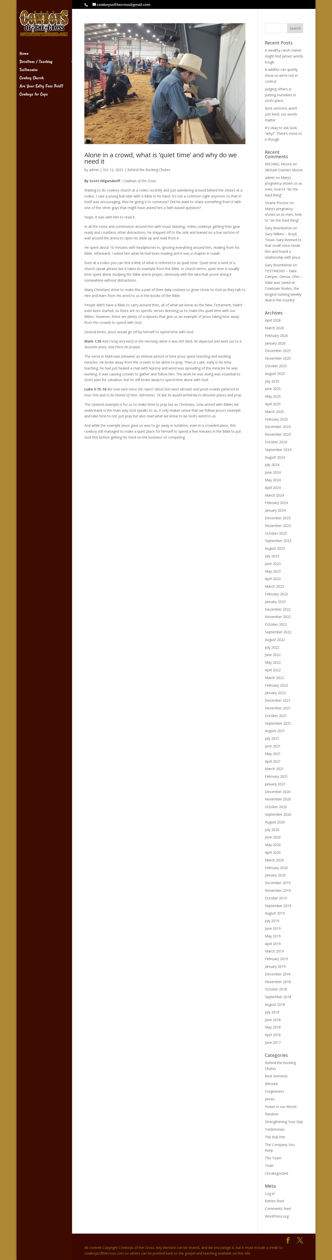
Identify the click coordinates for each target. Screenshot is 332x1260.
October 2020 (276, 806)
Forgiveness (274, 1091)
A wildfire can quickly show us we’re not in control (281, 75)
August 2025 (275, 373)
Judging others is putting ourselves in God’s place (280, 95)
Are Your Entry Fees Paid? (41, 80)
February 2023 (276, 594)
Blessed (271, 1083)
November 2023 (278, 525)
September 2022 (278, 632)
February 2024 (276, 502)
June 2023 (273, 563)
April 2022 (273, 670)
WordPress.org (277, 1216)
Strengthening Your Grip (284, 1121)
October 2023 (276, 533)
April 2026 (273, 320)
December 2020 (278, 791)
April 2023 (273, 578)
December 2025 (278, 350)
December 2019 (278, 882)
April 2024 (273, 487)
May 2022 (273, 662)
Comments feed (278, 1208)
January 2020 (275, 875)
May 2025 (273, 396)
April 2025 (273, 404)
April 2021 (273, 761)
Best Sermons (276, 1076)
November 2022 (278, 616)
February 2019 (276, 958)
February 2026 (276, 335)
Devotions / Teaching (35, 56)
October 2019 (276, 898)
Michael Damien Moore (284, 170)
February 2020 (276, 867)
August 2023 (275, 548)
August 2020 (275, 822)
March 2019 (274, 951)
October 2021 (276, 715)
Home (24, 48)
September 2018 (278, 996)
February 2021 (276, 776)
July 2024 (272, 464)
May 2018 (273, 1027)
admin (94, 169)
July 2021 (272, 738)
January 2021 (275, 784)
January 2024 (275, 510)
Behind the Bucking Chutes (148, 169)
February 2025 (276, 419)
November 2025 (278, 358)
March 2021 (274, 768)
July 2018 (272, 1012)
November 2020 (278, 799)
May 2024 (273, 480)
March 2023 (274, 586)
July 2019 (272, 920)
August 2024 (275, 457)
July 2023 (272, 556)
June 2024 (273, 472)
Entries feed (274, 1201)
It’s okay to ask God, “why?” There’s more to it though (283, 133)
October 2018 (276, 989)
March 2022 (274, 677)
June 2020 (273, 837)
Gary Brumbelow (278, 228)
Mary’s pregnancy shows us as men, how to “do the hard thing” (283, 214)
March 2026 (274, 328)
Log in (270, 1193)
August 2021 (275, 730)
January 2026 (275, 343)
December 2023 (278, 518)
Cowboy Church (31, 72)
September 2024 (278, 449)
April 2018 (273, 1034)
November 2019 (278, 890)
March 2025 (274, 411)
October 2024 (276, 442)
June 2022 (273, 654)
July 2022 (272, 647)
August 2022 (275, 639)
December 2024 (278, 426)
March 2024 (274, 495)
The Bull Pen (275, 1137)
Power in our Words (281, 1106)
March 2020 (274, 860)
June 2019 (273, 928)
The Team (273, 1158)
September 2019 (278, 905)
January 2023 (275, 601)
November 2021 (278, 708)
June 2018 (273, 1019)
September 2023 (278, 540)
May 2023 (273, 571)
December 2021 (278, 700)
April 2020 (273, 852)
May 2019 (273, 936)
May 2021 (273, 753)
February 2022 (276, 685)
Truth (269, 1165)
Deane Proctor (277, 202)
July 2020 (272, 829)
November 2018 (278, 981)
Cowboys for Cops (33, 88)
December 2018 (278, 974)
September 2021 (278, 723)
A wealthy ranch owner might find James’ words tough (284, 56)
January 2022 (275, 692)
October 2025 (276, 366)
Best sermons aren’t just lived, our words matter (281, 114)
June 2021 (273, 746)
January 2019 (275, 966)
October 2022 (276, 624)
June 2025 (273, 388)
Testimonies (28, 64)
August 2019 (275, 913)
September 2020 (278, 814)
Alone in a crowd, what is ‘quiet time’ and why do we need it (160, 158)
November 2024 (278, 434)
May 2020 (273, 844)
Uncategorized (276, 1173)
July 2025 (272, 381)
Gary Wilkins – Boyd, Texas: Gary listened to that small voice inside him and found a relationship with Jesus (283, 246)
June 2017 (273, 1042)
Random (271, 1114)
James (270, 1099)
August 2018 (275, 1004)
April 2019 (273, 943)
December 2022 (278, 609)
